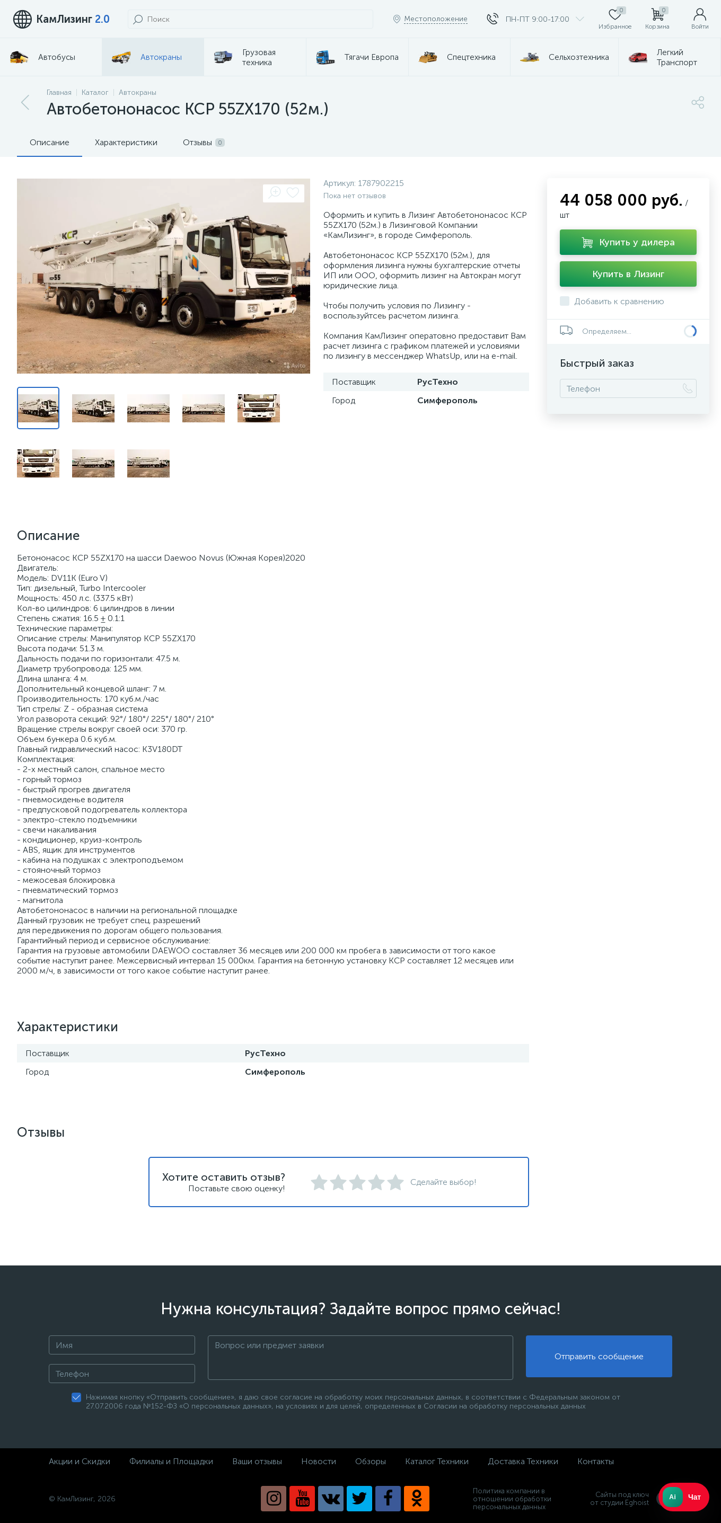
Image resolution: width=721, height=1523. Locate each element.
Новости (318, 1461)
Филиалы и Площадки (171, 1461)
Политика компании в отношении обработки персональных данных (512, 1499)
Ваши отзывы (257, 1461)
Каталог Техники (437, 1461)
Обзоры (370, 1461)
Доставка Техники (523, 1461)
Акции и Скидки (79, 1461)
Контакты (595, 1461)
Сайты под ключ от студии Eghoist (631, 1498)
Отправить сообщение (599, 1358)
